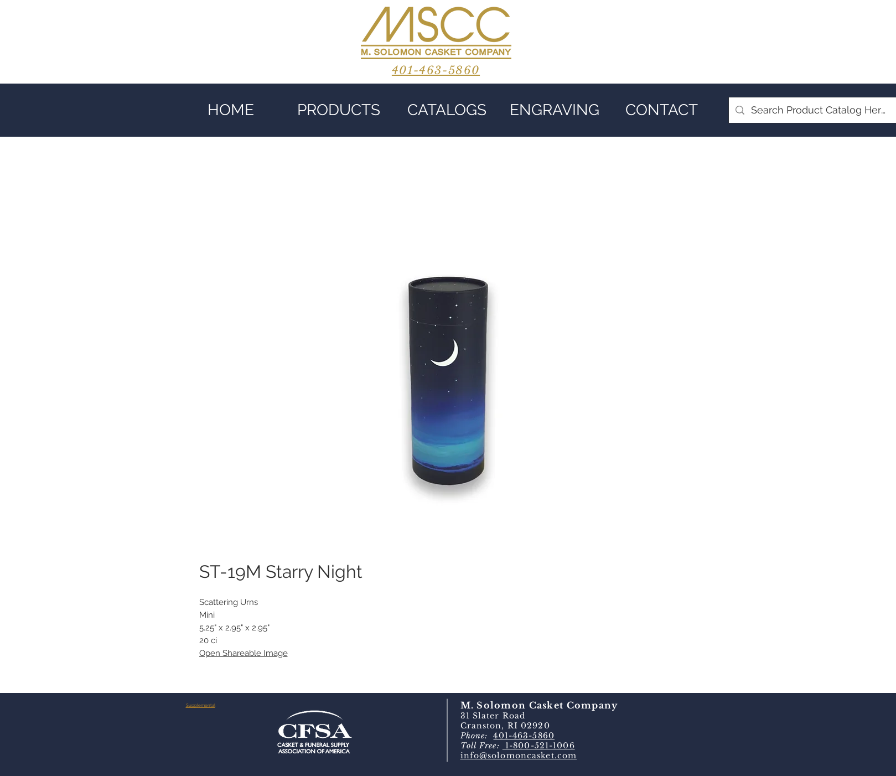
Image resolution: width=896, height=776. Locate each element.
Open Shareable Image (243, 653)
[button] (339, 110)
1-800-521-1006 (539, 746)
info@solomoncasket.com (518, 756)
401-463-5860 (523, 736)
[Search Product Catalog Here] (819, 110)
